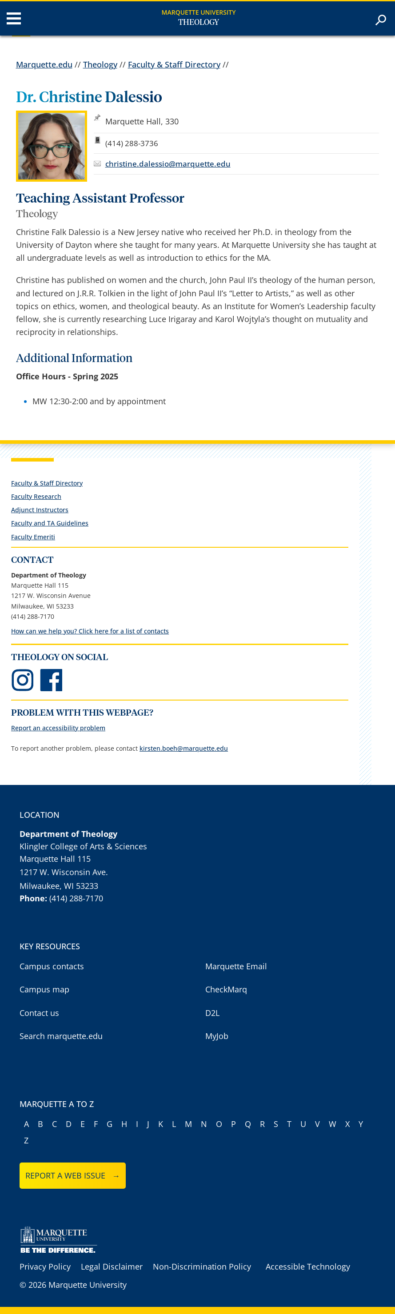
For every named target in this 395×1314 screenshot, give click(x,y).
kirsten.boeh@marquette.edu (184, 748)
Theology (198, 23)
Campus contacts (52, 966)
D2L (212, 1012)
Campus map (44, 989)
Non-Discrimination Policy (202, 1266)
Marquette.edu (44, 64)
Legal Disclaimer (112, 1266)
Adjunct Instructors (39, 510)
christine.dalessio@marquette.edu (168, 164)
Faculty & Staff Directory (174, 64)
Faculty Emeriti (33, 537)
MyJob (216, 1036)
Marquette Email (236, 966)
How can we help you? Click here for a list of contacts (90, 631)
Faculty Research (36, 496)
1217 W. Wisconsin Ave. (64, 872)
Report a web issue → (72, 1175)
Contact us (39, 1012)
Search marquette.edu (61, 1036)
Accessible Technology (308, 1266)
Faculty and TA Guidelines (49, 523)
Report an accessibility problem (58, 728)
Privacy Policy (45, 1266)
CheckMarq (226, 989)
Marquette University (199, 12)
